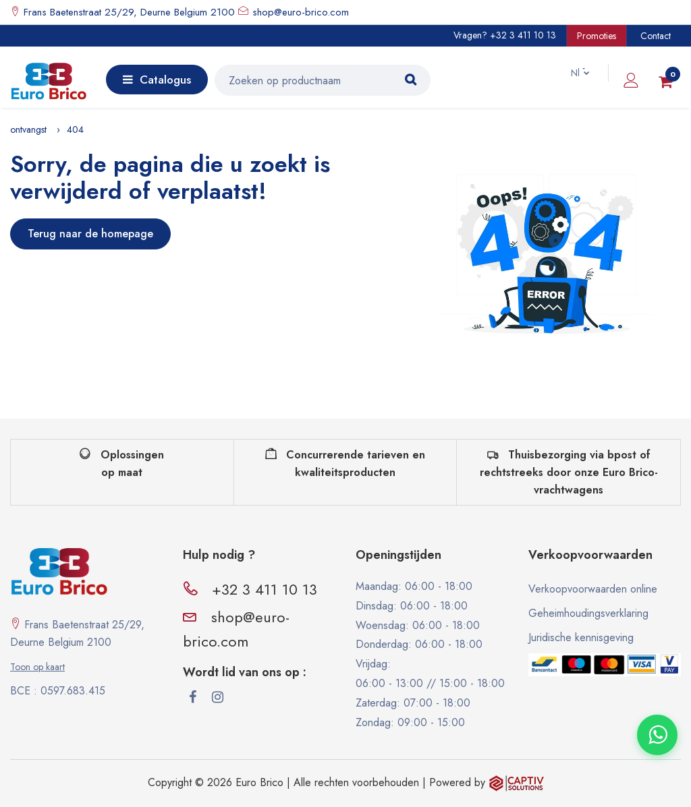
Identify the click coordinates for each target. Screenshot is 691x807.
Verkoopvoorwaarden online (592, 589)
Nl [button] (568, 73)
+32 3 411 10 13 (523, 35)
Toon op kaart (37, 667)
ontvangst (28, 129)
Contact (655, 35)
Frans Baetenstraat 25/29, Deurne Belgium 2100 (127, 12)
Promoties (596, 35)
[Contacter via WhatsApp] (657, 735)
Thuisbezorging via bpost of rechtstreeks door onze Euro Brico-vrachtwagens (569, 472)
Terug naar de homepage (90, 233)
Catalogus (157, 79)
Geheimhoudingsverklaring (588, 613)
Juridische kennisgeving (581, 637)
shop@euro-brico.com (300, 12)
